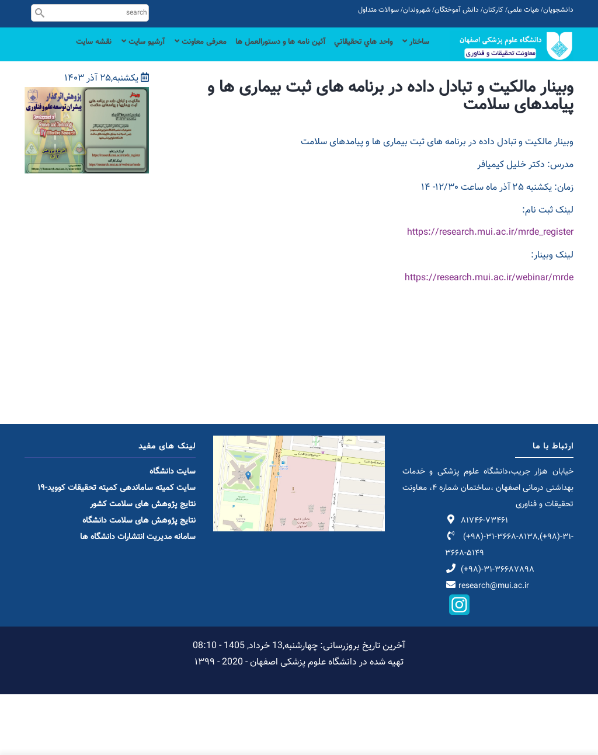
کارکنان (493, 10)
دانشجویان (558, 10)
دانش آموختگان (456, 10)
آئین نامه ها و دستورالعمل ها (261, 54)
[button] (87, 155)
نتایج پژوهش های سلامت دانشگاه (139, 581)
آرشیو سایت (110, 54)
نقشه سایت (409, 101)
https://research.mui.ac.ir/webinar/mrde (489, 339)
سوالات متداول (378, 10)
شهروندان (416, 10)
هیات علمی (523, 10)
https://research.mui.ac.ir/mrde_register (490, 293)
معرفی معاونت (173, 54)
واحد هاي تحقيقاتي (354, 54)
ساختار (413, 54)
